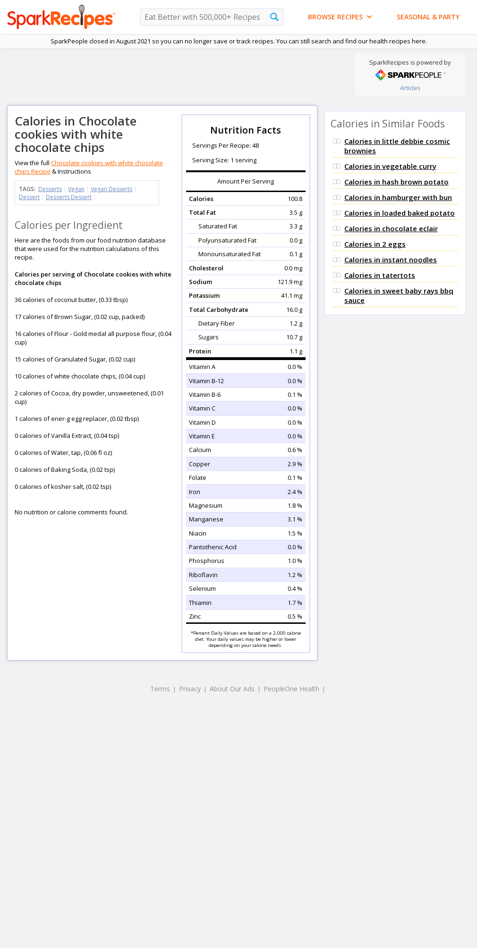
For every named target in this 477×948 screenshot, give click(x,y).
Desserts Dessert (69, 197)
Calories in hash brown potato (396, 181)
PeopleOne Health (291, 688)
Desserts (50, 189)
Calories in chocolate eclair (391, 228)
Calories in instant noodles (390, 259)
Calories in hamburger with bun (398, 197)
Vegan (76, 189)
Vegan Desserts (111, 189)
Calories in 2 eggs (375, 244)
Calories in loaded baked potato (399, 213)
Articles (410, 88)
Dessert (29, 197)
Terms (160, 688)
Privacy (190, 688)
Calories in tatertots (379, 275)
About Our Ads (232, 688)
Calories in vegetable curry (390, 166)
